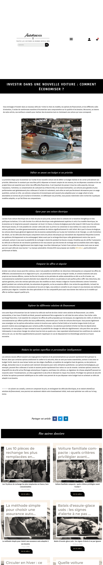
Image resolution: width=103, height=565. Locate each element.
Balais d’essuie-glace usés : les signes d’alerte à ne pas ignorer (77, 541)
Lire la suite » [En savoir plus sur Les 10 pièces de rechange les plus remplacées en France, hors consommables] (25, 494)
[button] (71, 39)
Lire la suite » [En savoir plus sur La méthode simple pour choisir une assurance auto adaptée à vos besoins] (25, 551)
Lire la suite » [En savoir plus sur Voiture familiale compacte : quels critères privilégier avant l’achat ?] (77, 494)
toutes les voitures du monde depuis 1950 (33, 41)
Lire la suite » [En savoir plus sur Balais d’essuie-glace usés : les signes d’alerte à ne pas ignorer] (77, 548)
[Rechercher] (47, 45)
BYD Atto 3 (79, 248)
